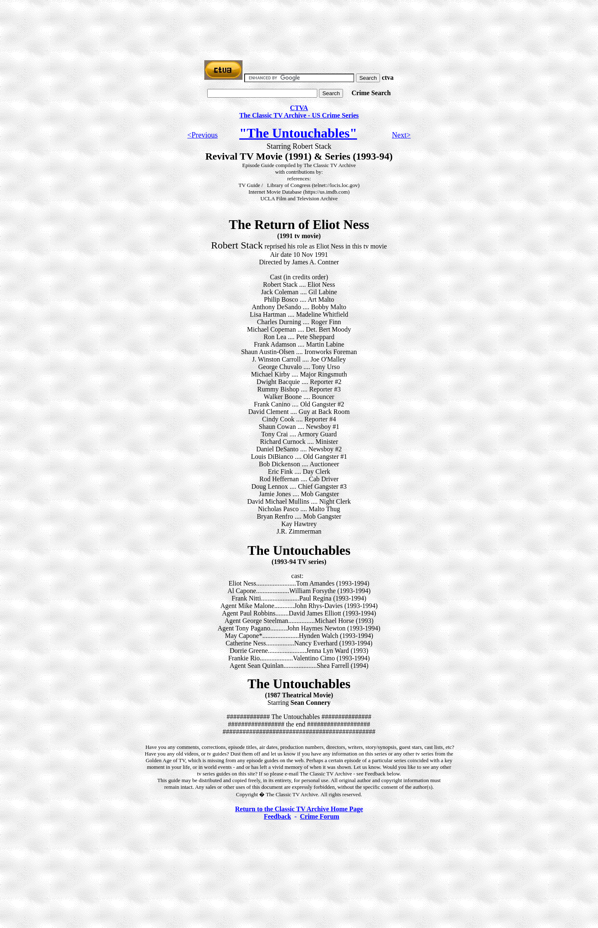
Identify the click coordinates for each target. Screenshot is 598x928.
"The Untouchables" (298, 133)
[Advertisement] (299, 22)
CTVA (299, 107)
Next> (401, 135)
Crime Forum (319, 816)
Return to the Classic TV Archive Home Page (299, 808)
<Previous (202, 135)
